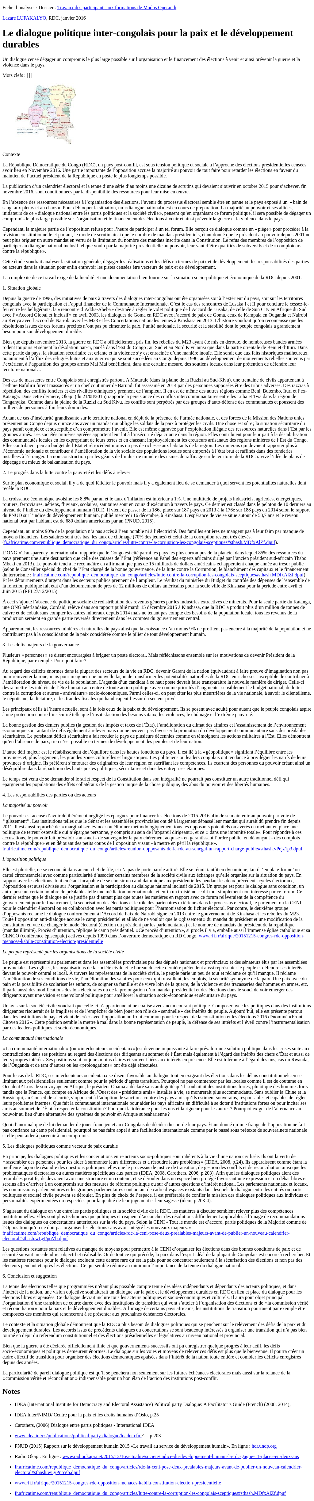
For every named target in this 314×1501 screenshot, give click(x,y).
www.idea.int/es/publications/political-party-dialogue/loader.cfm (78, 1435)
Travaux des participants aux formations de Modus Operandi (116, 7)
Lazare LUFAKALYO (24, 18)
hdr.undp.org (264, 1446)
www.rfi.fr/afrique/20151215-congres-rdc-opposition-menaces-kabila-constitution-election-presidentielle (118, 1482)
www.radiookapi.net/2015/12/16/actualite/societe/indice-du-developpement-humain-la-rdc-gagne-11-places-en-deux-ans (181, 1456)
